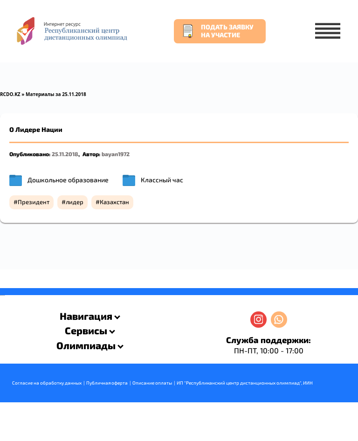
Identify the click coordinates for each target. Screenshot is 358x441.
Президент (33, 202)
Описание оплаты (152, 383)
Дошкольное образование (68, 180)
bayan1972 (116, 154)
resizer (4, 295)
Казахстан (114, 202)
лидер (74, 202)
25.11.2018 (65, 154)
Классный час (162, 180)
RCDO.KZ (10, 94)
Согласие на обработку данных (47, 383)
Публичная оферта (107, 383)
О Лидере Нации (35, 129)
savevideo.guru (1, 295)
